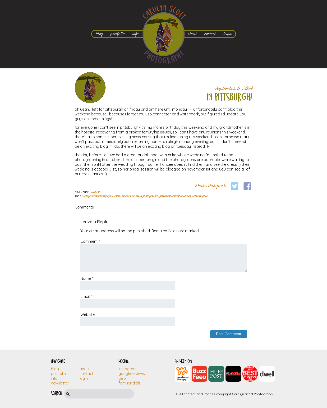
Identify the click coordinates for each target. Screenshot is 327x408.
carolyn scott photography (97, 196)
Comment (90, 241)
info (135, 34)
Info (54, 378)
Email (86, 296)
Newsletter (60, 383)
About (84, 368)
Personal (95, 192)
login (227, 34)
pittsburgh (165, 196)
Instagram (128, 368)
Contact (86, 373)
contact (210, 34)
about (192, 34)
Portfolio (58, 373)
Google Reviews (132, 373)
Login (83, 378)
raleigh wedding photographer (190, 196)
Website (87, 314)
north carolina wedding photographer (136, 196)
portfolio (118, 34)
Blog (55, 368)
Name (86, 278)
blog (99, 34)
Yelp (122, 378)
